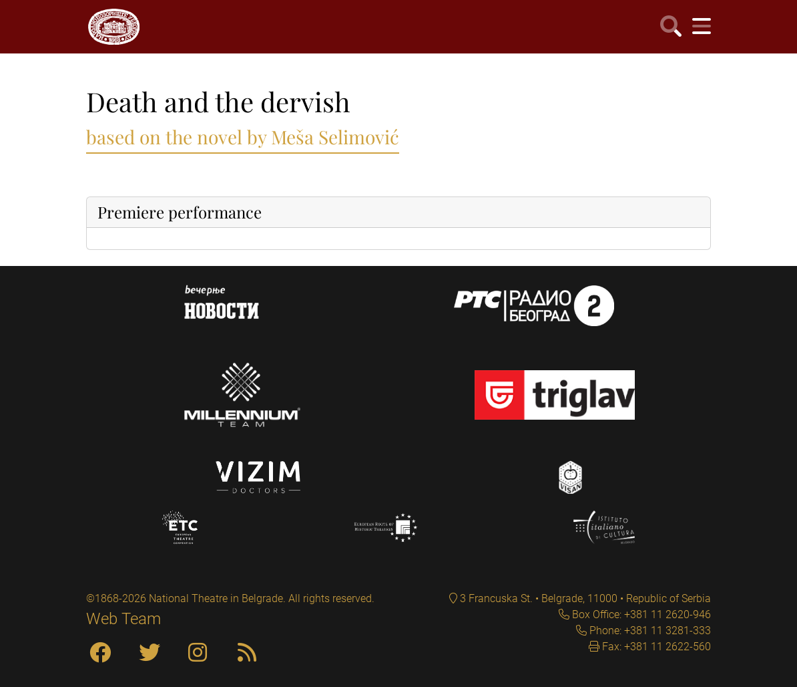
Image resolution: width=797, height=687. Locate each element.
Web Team (123, 618)
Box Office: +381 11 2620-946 (640, 614)
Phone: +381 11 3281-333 (649, 630)
